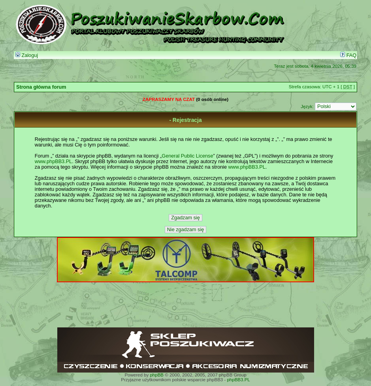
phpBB (157, 375)
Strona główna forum (41, 87)
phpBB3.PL (238, 379)
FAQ (348, 55)
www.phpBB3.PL (53, 161)
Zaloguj (26, 55)
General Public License (187, 156)
